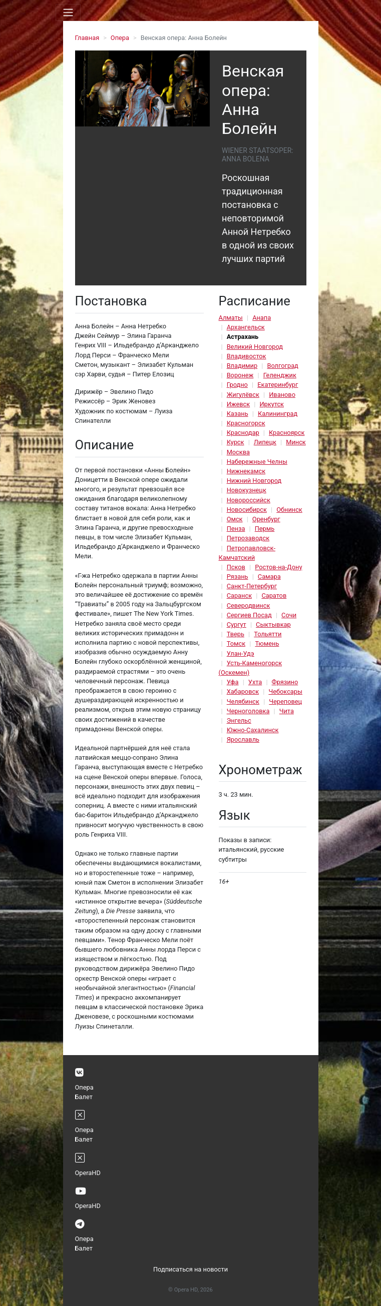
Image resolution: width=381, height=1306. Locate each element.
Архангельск (246, 327)
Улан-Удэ (240, 653)
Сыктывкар (273, 624)
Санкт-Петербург (252, 586)
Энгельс (239, 720)
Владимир (242, 365)
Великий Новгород (255, 346)
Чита (286, 711)
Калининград (277, 413)
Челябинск (243, 701)
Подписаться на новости (190, 1269)
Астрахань (243, 336)
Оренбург (266, 519)
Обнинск (289, 509)
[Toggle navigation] (68, 12)
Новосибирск (247, 509)
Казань (237, 413)
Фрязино (285, 682)
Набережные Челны (257, 461)
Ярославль (243, 739)
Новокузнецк (246, 490)
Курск (235, 442)
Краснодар (243, 432)
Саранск (239, 595)
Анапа (261, 317)
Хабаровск (243, 691)
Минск (296, 442)
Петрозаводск (248, 538)
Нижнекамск (246, 471)
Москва (238, 452)
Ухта (255, 682)
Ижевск (238, 404)
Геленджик (279, 375)
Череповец (285, 701)
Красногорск (246, 423)
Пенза (236, 528)
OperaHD (88, 1173)
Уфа (233, 682)
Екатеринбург (277, 384)
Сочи (288, 615)
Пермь (265, 528)
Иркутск (271, 404)
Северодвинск (248, 605)
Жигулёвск (243, 394)
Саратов (273, 595)
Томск (236, 643)
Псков (236, 567)
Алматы (231, 317)
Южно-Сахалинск (253, 730)
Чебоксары (285, 691)
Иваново (282, 394)
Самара (269, 576)
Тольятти (267, 634)
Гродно (237, 384)
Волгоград (282, 365)
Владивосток (246, 356)
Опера (120, 37)
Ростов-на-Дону (278, 567)
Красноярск (286, 432)
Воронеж (240, 375)
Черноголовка (248, 711)
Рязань (237, 576)
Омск (235, 519)
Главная (87, 37)
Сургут (236, 624)
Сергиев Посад (249, 615)
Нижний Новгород (254, 480)
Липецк (265, 442)
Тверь (235, 634)
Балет (84, 1097)
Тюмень (267, 643)
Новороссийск (248, 500)
